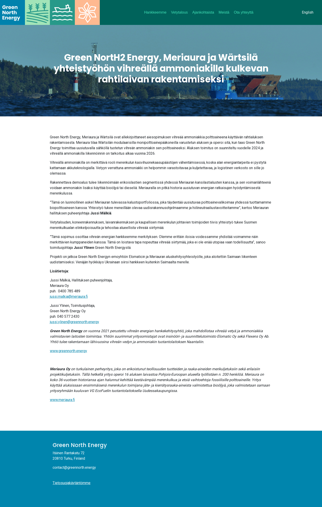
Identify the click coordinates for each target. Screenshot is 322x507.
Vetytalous (179, 12)
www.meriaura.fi (62, 400)
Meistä (224, 12)
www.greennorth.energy (68, 351)
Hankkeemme (155, 12)
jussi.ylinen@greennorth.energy (74, 322)
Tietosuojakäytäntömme (71, 483)
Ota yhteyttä (243, 12)
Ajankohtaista (203, 12)
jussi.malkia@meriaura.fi (69, 296)
